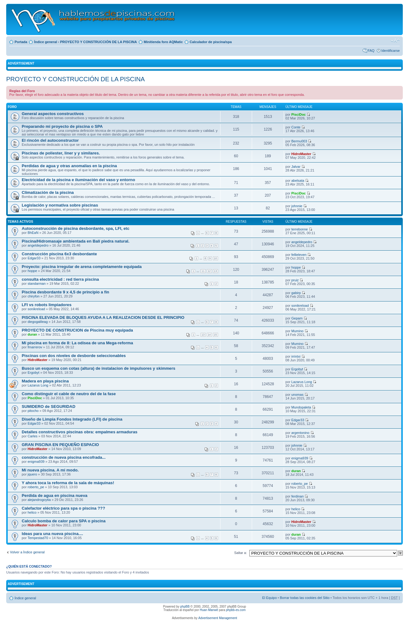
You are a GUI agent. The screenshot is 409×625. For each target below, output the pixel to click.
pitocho (33, 411)
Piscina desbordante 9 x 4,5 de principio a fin (65, 292)
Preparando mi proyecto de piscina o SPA (62, 126)
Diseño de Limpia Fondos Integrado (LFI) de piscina (72, 419)
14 (209, 334)
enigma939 (36, 461)
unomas (297, 394)
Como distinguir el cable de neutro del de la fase (69, 393)
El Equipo (269, 598)
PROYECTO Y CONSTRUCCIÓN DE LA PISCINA (98, 42)
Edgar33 (34, 258)
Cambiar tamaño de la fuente (395, 40)
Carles (33, 436)
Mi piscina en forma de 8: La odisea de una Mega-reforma (77, 343)
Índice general (45, 42)
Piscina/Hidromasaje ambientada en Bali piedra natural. (75, 241)
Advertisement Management (217, 618)
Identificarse (390, 50)
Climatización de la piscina (48, 192)
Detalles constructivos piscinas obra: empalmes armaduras (79, 432)
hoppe (32, 271)
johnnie (296, 206)
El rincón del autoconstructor (50, 140)
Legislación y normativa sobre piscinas (60, 205)
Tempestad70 (38, 538)
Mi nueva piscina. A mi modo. (50, 470)
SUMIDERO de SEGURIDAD (48, 406)
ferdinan (297, 496)
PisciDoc (298, 114)
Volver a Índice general (27, 552)
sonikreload (36, 309)
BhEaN (33, 232)
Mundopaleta (301, 407)
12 (209, 271)
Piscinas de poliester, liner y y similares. (61, 153)
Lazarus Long (38, 385)
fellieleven (299, 255)
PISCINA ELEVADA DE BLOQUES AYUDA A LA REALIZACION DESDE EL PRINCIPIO (103, 317)
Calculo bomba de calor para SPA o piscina (63, 521)
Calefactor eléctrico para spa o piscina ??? (63, 508)
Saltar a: (240, 553)
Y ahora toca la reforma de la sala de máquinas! (68, 482)
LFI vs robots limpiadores (46, 304)
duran (32, 334)
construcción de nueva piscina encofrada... (63, 457)
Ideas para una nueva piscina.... (52, 533)
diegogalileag (38, 322)
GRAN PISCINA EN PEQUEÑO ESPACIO (60, 444)
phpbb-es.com (236, 610)
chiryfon (34, 296)
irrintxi (295, 356)
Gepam (297, 318)
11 (203, 271)
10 (215, 258)
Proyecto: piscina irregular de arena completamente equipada (82, 266)
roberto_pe (36, 487)
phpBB (184, 606)
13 (215, 271)
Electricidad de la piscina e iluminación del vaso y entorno (78, 179)
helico (32, 512)
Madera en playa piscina (45, 381)
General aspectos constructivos (53, 113)
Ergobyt (33, 372)
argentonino (300, 433)
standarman (37, 283)
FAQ (371, 50)
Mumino (297, 331)
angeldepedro (38, 245)
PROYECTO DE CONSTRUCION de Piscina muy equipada (77, 330)
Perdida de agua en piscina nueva (54, 495)
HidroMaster (301, 154)
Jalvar (295, 166)
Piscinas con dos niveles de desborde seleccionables (74, 355)
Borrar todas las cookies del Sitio (304, 598)
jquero (32, 474)
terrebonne (299, 229)
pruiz (295, 280)
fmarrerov (35, 347)
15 (215, 334)
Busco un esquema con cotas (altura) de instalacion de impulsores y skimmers (98, 368)
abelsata (298, 180)
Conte (295, 127)
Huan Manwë (209, 610)
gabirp (296, 293)
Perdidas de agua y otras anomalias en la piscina (69, 165)
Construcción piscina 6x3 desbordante (59, 254)
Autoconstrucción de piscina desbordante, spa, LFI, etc (75, 228)
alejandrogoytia (39, 500)
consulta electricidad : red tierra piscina (60, 279)
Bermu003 (299, 141)
